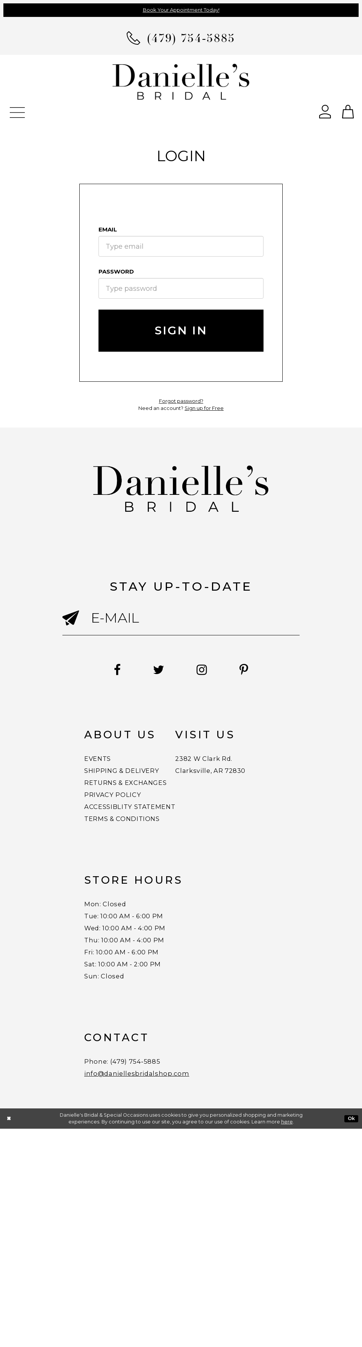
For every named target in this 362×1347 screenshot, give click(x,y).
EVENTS (105, 762)
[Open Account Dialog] (325, 111)
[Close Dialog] (9, 1336)
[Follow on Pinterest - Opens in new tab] (272, 670)
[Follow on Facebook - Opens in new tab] (88, 670)
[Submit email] (76, 627)
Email (107, 229)
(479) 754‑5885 (162, 1269)
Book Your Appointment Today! (181, 10)
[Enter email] (181, 618)
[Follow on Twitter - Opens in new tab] (149, 670)
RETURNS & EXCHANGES (149, 800)
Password (116, 271)
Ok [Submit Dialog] (351, 1336)
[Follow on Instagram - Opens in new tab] (211, 670)
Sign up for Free (204, 408)
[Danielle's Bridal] (181, 81)
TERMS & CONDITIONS (143, 858)
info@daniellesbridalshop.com (163, 1288)
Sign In (181, 330)
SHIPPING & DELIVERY (143, 781)
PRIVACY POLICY (128, 819)
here (287, 1340)
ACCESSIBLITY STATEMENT (156, 839)
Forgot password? (181, 401)
